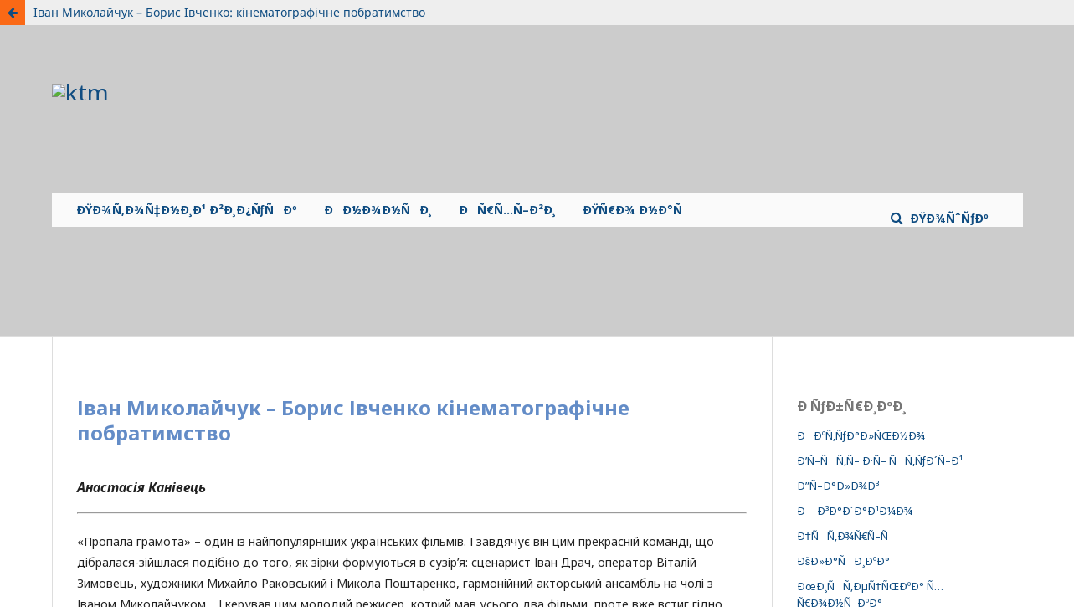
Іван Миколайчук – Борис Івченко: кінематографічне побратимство (229, 12)
